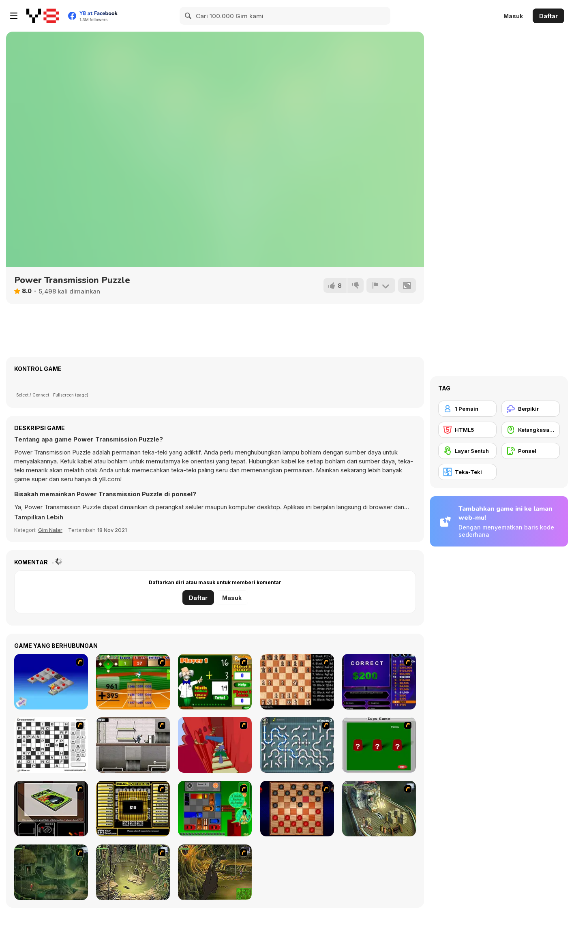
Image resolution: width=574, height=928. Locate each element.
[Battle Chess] (297, 681)
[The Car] (51, 808)
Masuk (513, 16)
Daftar (548, 16)
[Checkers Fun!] (297, 808)
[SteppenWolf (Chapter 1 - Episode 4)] (215, 872)
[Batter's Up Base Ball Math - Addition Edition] (133, 681)
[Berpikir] (530, 409)
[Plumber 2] (297, 745)
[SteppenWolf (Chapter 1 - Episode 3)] (133, 872)
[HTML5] (467, 430)
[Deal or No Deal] (133, 808)
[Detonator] (51, 681)
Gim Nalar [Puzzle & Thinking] (50, 530)
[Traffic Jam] (215, 808)
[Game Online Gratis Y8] (42, 16)
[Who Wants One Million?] (379, 681)
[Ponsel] (530, 451)
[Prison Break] (133, 745)
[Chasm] (215, 745)
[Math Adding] (215, 681)
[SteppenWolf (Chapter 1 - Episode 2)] (51, 872)
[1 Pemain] (467, 409)
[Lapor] (380, 285)
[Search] (188, 16)
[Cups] (379, 745)
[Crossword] (51, 745)
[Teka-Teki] (467, 472)
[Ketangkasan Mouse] (530, 430)
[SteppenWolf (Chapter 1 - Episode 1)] (379, 808)
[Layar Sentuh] (467, 451)
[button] (39, 517)
